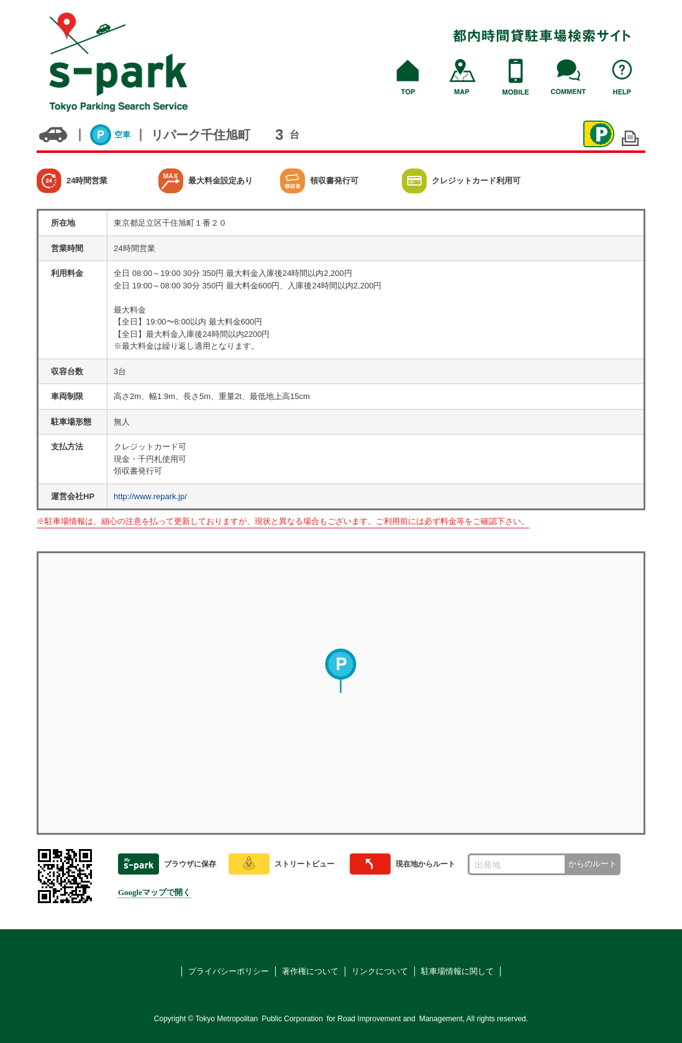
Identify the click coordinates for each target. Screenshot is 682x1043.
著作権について (310, 971)
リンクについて (380, 971)
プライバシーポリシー (228, 971)
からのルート (592, 863)
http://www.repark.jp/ (150, 496)
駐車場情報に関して (457, 971)
